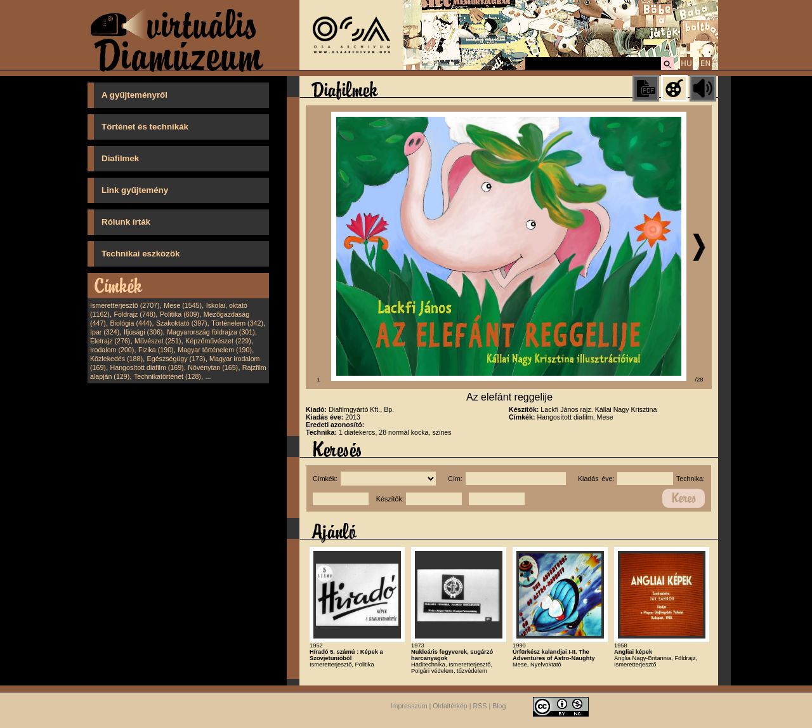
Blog (499, 706)
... (208, 376)
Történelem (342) (237, 323)
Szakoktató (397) (181, 323)
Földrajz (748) (134, 314)
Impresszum (409, 706)
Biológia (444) (131, 323)
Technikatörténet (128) (167, 376)
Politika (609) (179, 314)
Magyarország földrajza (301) (211, 332)
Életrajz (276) (110, 341)
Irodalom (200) (112, 350)
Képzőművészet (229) (218, 341)
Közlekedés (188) (116, 358)
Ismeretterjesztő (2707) (125, 305)
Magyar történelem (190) (215, 350)
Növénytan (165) (213, 367)
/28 (699, 379)
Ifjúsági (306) (143, 332)
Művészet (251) (157, 341)
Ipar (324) (104, 332)
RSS (480, 706)
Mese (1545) (183, 305)
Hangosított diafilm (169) (147, 367)
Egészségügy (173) (176, 358)
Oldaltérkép (450, 706)
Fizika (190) (156, 350)
